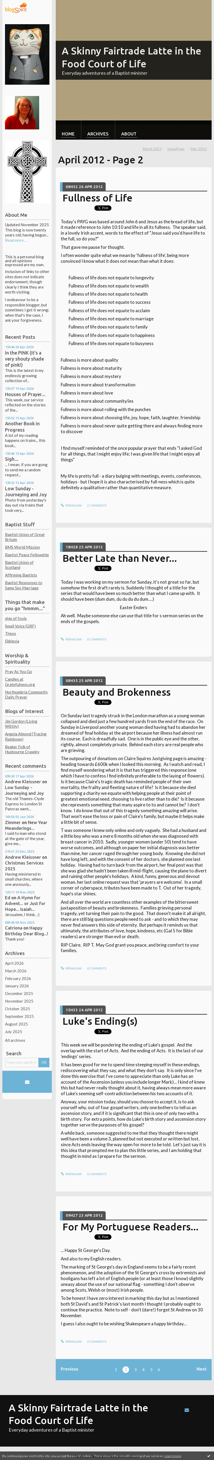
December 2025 (19, 993)
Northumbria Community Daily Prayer (26, 695)
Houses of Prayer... (25, 394)
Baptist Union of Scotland (19, 565)
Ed (7, 897)
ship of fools (16, 618)
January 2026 (17, 985)
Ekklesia (12, 641)
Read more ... (16, 240)
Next (202, 1368)
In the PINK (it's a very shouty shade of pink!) (24, 358)
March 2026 (16, 970)
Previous (69, 1368)
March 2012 (152, 149)
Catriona (13, 927)
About (128, 133)
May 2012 (199, 149)
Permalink (71, 505)
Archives (98, 133)
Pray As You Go (18, 671)
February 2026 (18, 978)
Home (68, 133)
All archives (15, 1040)
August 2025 (16, 1024)
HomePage (175, 149)
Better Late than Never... (120, 558)
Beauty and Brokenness (117, 692)
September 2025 (19, 1016)
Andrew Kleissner (23, 781)
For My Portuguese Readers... (130, 1226)
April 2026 (14, 963)
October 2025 (17, 1008)
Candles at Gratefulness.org (20, 682)
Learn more (173, 1456)
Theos (10, 633)
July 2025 (13, 1031)
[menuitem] (68, 130)
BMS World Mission (22, 547)
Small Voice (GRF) (20, 626)
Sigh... (11, 459)
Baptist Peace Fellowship (27, 554)
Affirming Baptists (21, 575)
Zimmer (13, 822)
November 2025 (19, 1001)
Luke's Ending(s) (100, 1021)
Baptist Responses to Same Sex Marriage (23, 585)
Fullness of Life (98, 197)
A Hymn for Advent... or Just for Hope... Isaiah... (25, 903)
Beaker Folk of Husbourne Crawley (22, 749)
